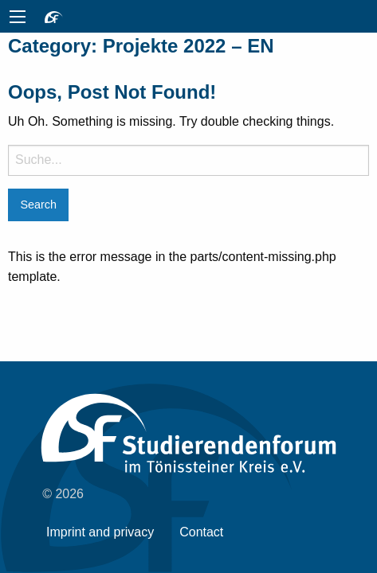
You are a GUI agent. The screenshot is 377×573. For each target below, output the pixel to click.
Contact (201, 532)
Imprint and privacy (100, 532)
